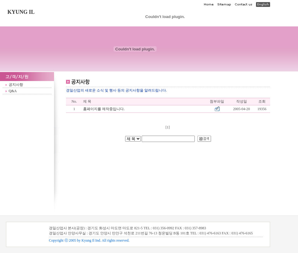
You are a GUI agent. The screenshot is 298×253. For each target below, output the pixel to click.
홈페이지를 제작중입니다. (104, 109)
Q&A (13, 91)
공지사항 (16, 85)
